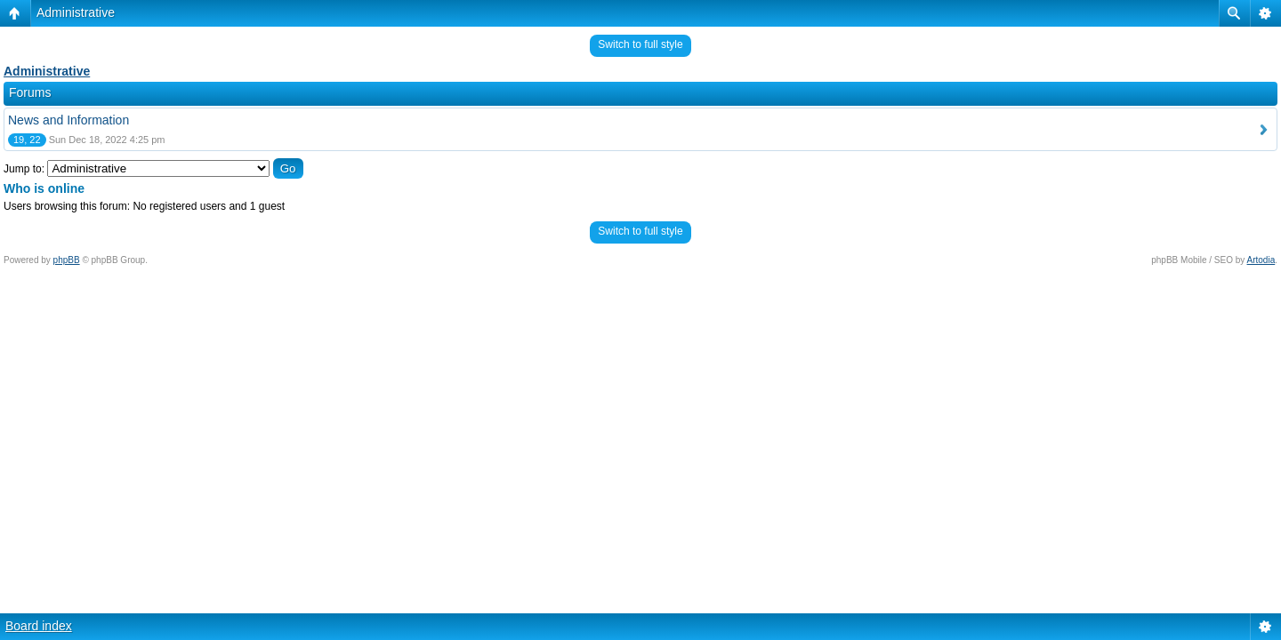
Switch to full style (640, 44)
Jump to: (24, 169)
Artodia (1261, 260)
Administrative (75, 12)
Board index (38, 626)
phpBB (66, 260)
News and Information (68, 120)
